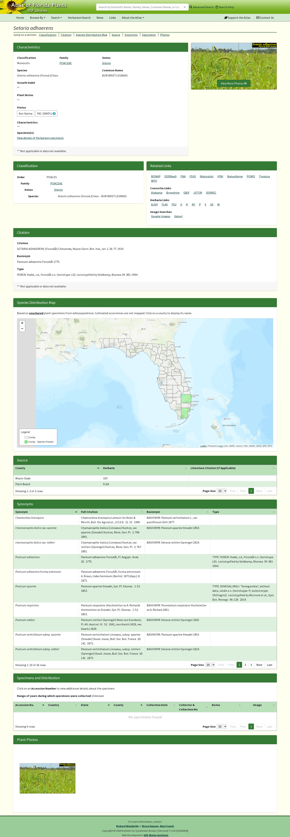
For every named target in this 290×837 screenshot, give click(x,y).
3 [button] (251, 660)
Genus (106, 58)
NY (193, 204)
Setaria (106, 63)
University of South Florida (137, 835)
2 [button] (245, 660)
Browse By (36, 17)
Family (64, 58)
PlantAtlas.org (174, 835)
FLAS (165, 204)
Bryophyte (173, 192)
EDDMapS (170, 176)
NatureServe (235, 176)
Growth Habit (26, 82)
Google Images (160, 216)
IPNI (220, 176)
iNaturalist (207, 176)
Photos (165, 35)
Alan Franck (167, 821)
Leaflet (203, 446)
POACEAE (66, 63)
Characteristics (27, 122)
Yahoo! (178, 216)
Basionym (23, 256)
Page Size (209, 486)
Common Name (112, 70)
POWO (251, 176)
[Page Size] (222, 486)
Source (116, 35)
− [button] (22, 329)
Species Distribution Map (91, 35)
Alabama (156, 192)
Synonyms (131, 35)
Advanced (201, 7)
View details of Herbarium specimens (40, 138)
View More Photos (234, 83)
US (211, 204)
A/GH (154, 204)
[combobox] (142, 7)
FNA (183, 176)
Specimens (149, 35)
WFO (154, 181)
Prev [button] (243, 486)
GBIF (186, 192)
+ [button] (22, 323)
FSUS (193, 176)
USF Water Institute (156, 830)
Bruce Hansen (150, 821)
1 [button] (251, 486)
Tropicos (264, 176)
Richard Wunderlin (127, 821)
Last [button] (269, 486)
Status (21, 107)
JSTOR (197, 192)
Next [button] (259, 486)
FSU (174, 204)
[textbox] (140, 7)
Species (22, 70)
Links (112, 17)
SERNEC (211, 192)
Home (20, 17)
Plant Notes (25, 95)
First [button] (233, 486)
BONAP (156, 176)
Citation (66, 35)
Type (20, 269)
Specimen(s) (25, 133)
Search (55, 17)
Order (21, 177)
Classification (47, 35)
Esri (221, 446)
